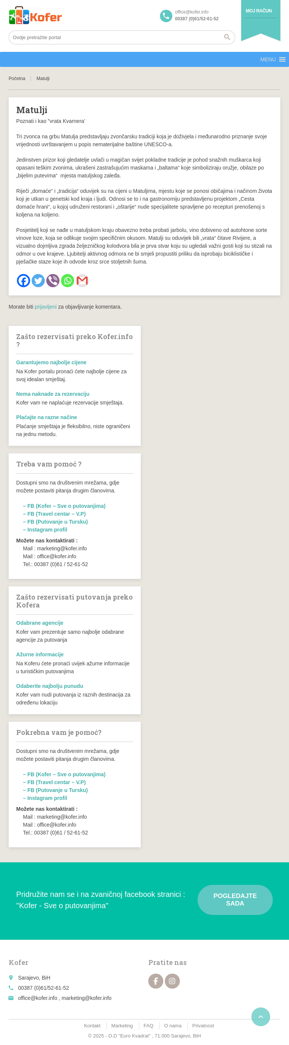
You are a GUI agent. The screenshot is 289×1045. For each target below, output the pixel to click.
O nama (172, 1025)
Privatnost (203, 1025)
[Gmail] (82, 280)
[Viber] (52, 280)
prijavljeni (45, 307)
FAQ (149, 1025)
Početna (17, 78)
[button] (268, 59)
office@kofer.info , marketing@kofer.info (64, 998)
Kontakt (92, 1025)
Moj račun (259, 11)
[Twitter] (38, 280)
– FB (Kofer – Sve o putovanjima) (64, 506)
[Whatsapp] (67, 280)
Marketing (122, 1025)
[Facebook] (23, 280)
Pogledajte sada (235, 899)
